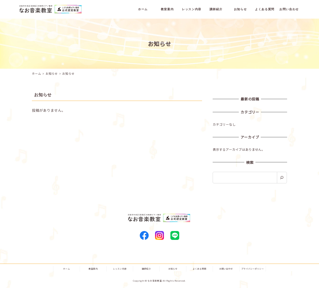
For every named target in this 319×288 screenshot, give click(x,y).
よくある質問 (199, 268)
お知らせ (172, 268)
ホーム (66, 268)
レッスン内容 (119, 268)
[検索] (282, 177)
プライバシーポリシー (252, 268)
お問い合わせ (226, 268)
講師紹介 (146, 268)
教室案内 (93, 268)
